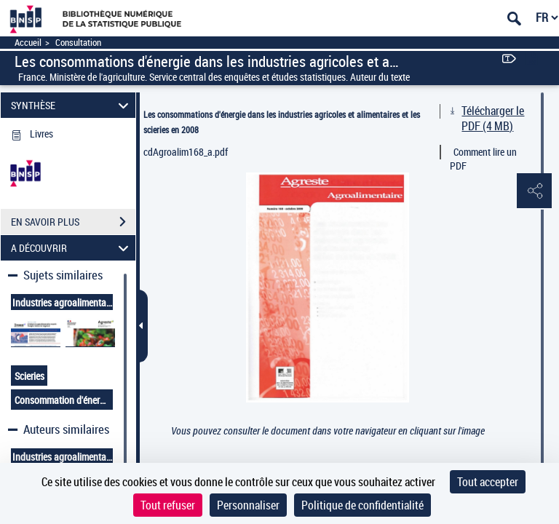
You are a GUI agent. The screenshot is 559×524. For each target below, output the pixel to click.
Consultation (78, 42)
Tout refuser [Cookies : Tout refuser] (167, 505)
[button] (533, 191)
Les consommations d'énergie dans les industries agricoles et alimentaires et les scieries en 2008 (281, 121)
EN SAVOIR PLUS (73, 222)
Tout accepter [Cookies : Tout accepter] (487, 482)
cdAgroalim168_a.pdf (185, 152)
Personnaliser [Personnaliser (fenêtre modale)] (248, 505)
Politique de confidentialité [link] (362, 505)
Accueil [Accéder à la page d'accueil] (28, 42)
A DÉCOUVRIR (72, 248)
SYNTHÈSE (72, 105)
